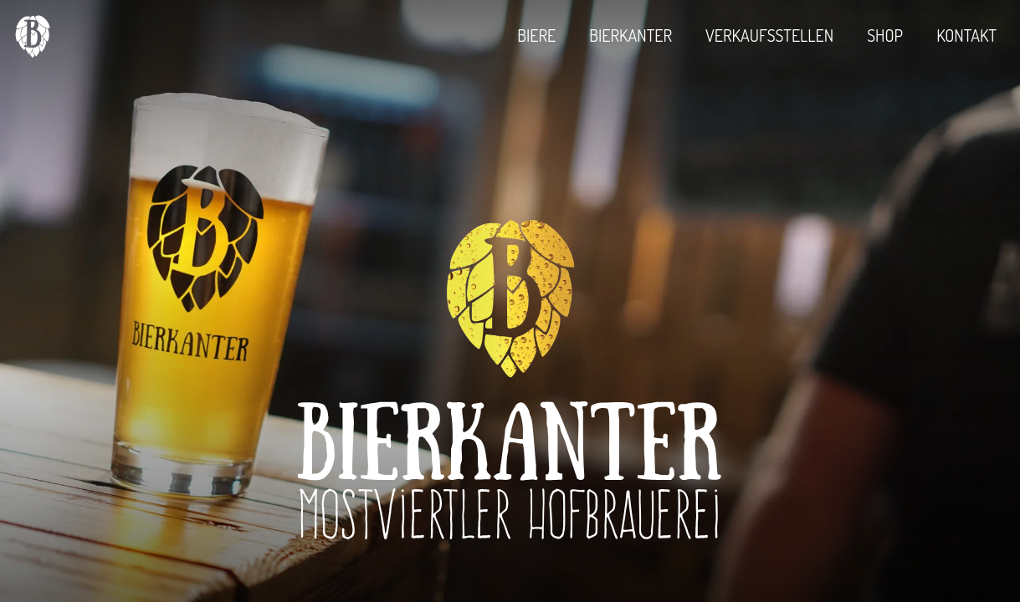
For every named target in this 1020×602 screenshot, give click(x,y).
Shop (885, 35)
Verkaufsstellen (769, 35)
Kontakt (966, 35)
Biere (536, 35)
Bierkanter (630, 35)
